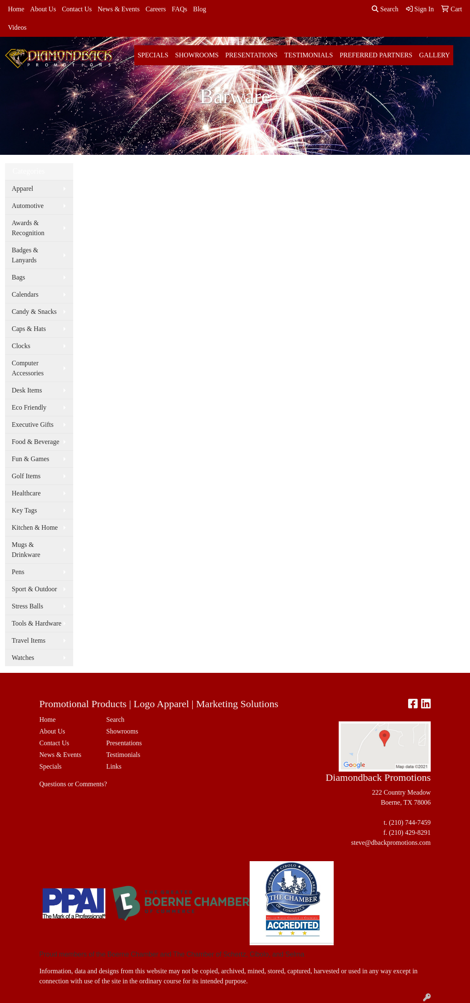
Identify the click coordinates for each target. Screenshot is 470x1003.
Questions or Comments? (73, 784)
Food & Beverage (35, 441)
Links (113, 766)
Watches (23, 657)
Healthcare (26, 493)
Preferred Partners (376, 55)
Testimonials (308, 55)
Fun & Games (30, 458)
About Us (43, 9)
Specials (153, 55)
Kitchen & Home (35, 527)
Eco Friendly (29, 407)
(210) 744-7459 (410, 822)
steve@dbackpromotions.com (391, 842)
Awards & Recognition (28, 227)
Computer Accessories (27, 368)
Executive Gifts (33, 424)
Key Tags (24, 510)
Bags (18, 277)
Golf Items (26, 476)
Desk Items (27, 390)
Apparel (22, 188)
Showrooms (197, 55)
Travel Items (29, 640)
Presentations (251, 55)
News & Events (118, 9)
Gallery (434, 55)
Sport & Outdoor (34, 589)
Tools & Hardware (36, 623)
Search (385, 9)
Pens (18, 571)
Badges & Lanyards (25, 255)
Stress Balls (27, 606)
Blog (199, 9)
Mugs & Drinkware (26, 549)
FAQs (179, 9)
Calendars (25, 294)
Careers (156, 9)
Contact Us (77, 9)
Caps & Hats (29, 328)
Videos (17, 27)
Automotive (27, 205)
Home (16, 9)
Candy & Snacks (34, 311)
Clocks (21, 345)
